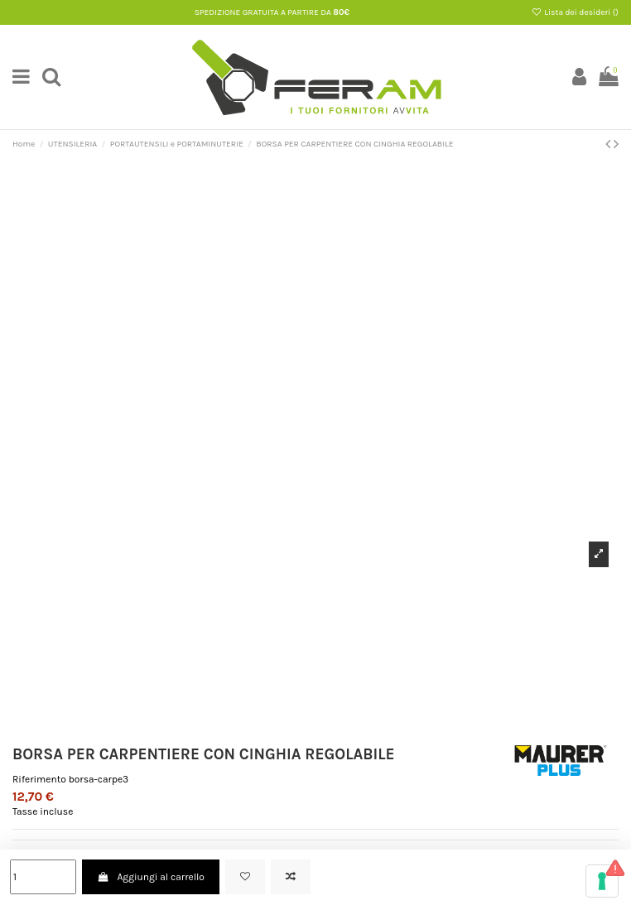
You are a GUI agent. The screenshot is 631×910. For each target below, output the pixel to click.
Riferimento (39, 779)
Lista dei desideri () (575, 12)
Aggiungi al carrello (151, 877)
